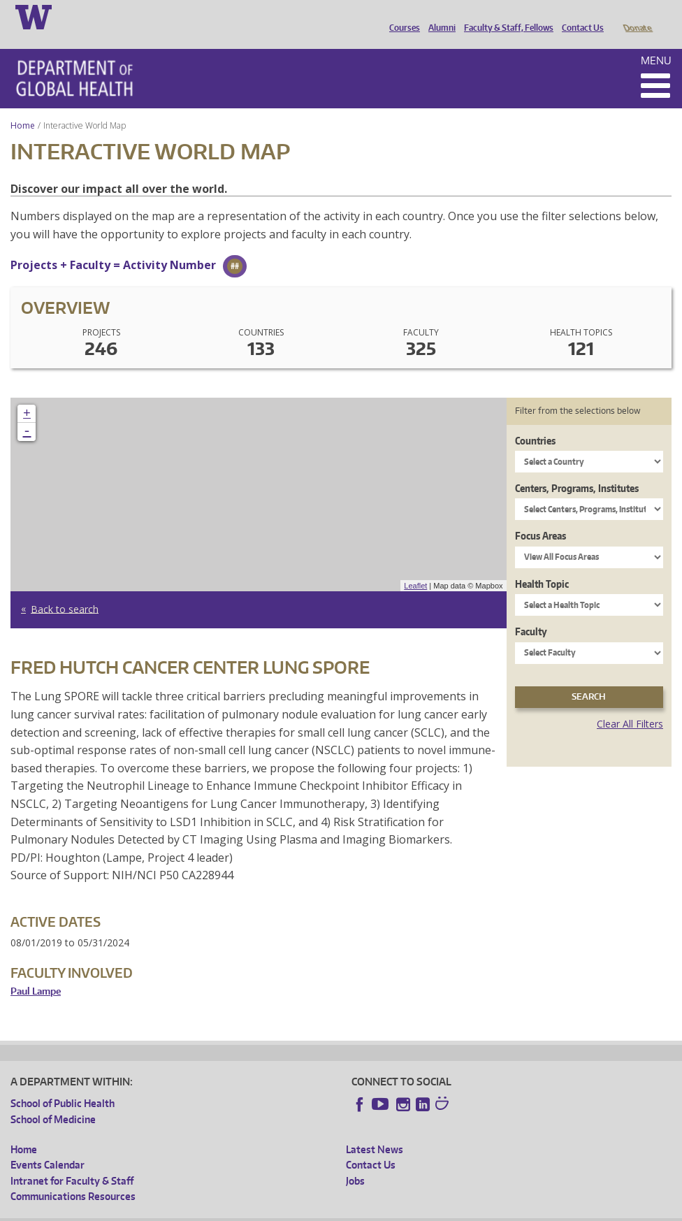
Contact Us (579, 16)
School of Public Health (62, 1084)
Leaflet (415, 566)
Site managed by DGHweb (335, 1209)
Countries (535, 421)
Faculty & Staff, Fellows (505, 16)
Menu (656, 41)
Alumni (438, 16)
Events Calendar (47, 1145)
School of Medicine (53, 1100)
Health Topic (542, 564)
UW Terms (252, 1209)
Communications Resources (73, 1177)
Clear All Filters (630, 704)
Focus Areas (540, 516)
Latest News (374, 1130)
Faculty (531, 612)
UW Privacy (195, 1209)
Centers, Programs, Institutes (577, 469)
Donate (637, 16)
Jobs (355, 1161)
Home (22, 106)
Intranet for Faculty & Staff (71, 1161)
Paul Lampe (35, 972)
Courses (401, 16)
